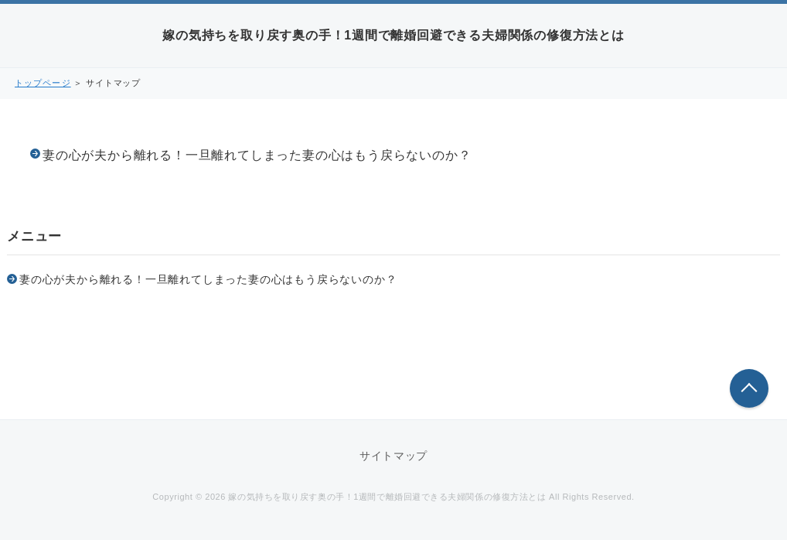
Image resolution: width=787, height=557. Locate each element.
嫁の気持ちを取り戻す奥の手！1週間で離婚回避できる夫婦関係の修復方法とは (393, 35)
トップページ (43, 82)
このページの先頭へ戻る (749, 388)
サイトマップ (393, 455)
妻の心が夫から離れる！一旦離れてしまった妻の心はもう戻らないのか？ (257, 155)
